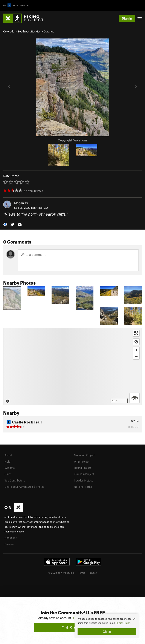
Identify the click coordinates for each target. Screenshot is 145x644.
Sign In (127, 18)
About (8, 455)
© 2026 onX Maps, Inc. (61, 572)
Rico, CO (42, 207)
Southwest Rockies (29, 31)
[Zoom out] (136, 356)
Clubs (8, 474)
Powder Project (83, 480)
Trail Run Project (84, 474)
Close (107, 631)
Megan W (21, 203)
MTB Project (81, 461)
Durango (49, 31)
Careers (9, 544)
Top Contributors (15, 480)
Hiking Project (82, 467)
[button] (5, 224)
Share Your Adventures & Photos (24, 486)
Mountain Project (84, 455)
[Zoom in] (136, 350)
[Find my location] (136, 342)
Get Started (72, 627)
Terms (81, 572)
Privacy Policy (123, 623)
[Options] (134, 398)
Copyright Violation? (72, 140)
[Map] (72, 366)
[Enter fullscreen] (136, 333)
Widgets (10, 467)
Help (7, 461)
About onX (11, 538)
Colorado (8, 31)
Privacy (93, 572)
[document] (107, 626)
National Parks (83, 486)
